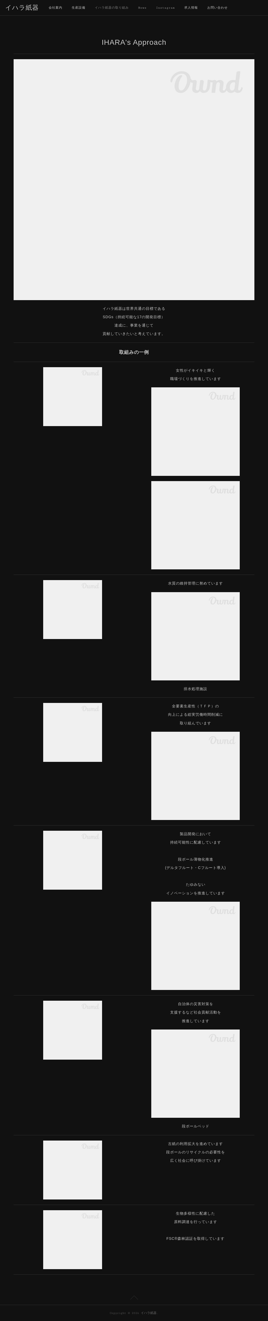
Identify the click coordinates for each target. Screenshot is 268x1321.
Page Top (134, 1298)
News (142, 7)
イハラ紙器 (22, 8)
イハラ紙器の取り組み (112, 7)
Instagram (165, 7)
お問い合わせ (217, 7)
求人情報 (191, 7)
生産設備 (78, 7)
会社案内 (55, 7)
